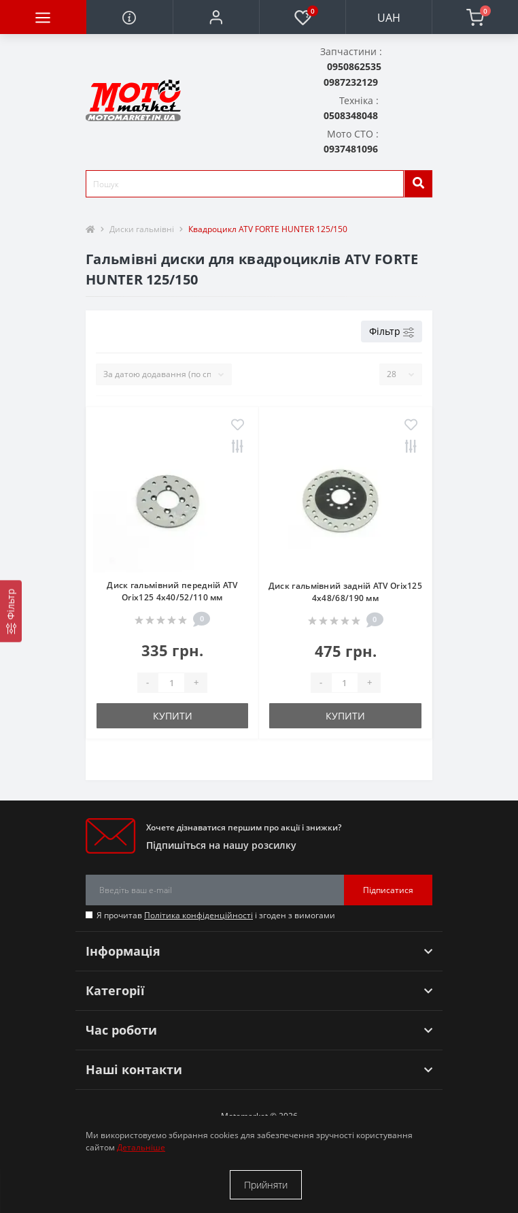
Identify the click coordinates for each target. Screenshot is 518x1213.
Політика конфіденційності (198, 915)
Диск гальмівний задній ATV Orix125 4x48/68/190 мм (345, 592)
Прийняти (266, 1184)
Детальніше (141, 1147)
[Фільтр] (11, 611)
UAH (388, 17)
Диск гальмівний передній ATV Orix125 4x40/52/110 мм (172, 591)
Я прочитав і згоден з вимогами (216, 915)
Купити (172, 715)
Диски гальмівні (141, 229)
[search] (418, 183)
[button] (216, 17)
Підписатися (388, 890)
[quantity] (171, 683)
